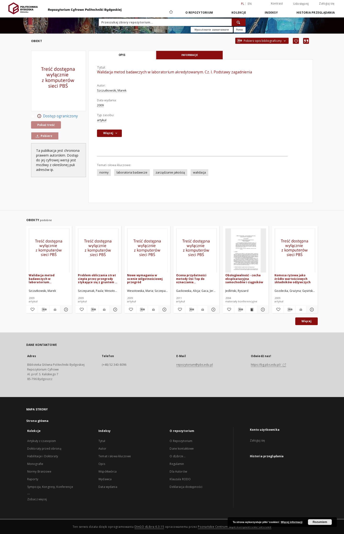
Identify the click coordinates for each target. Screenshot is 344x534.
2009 (100, 105)
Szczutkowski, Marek (111, 90)
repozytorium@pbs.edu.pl (194, 365)
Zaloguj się (326, 3)
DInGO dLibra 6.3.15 (149, 527)
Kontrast (277, 3)
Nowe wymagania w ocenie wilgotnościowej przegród (145, 278)
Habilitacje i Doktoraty (42, 456)
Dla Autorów (178, 471)
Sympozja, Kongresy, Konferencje (50, 487)
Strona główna (37, 421)
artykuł (101, 120)
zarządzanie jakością (170, 172)
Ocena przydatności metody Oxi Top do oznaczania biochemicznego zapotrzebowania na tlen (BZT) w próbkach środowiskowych (195, 278)
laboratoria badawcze (132, 172)
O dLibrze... (177, 456)
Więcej (306, 321)
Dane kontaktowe (182, 449)
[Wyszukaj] (239, 22)
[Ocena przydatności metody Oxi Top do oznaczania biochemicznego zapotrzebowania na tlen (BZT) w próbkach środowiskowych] (196, 251)
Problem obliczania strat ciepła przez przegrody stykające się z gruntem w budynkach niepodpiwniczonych (97, 278)
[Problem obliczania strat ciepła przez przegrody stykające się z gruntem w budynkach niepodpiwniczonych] (98, 251)
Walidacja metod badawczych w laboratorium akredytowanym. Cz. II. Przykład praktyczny (46, 278)
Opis (101, 464)
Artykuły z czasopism (41, 441)
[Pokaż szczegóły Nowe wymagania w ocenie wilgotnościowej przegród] (164, 309)
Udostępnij (301, 4)
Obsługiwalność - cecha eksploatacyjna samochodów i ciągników (244, 278)
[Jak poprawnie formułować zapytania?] (240, 30)
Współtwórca (107, 471)
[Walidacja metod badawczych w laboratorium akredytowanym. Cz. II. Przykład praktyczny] (49, 251)
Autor (102, 449)
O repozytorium (199, 13)
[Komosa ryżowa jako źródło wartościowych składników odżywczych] (295, 251)
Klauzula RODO (180, 479)
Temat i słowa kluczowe (114, 456)
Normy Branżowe (39, 471)
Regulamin (177, 464)
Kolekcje (238, 13)
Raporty (32, 479)
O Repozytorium (181, 441)
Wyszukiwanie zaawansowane (211, 29)
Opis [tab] (122, 55)
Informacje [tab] (189, 55)
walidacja (199, 172)
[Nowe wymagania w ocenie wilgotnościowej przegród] (147, 251)
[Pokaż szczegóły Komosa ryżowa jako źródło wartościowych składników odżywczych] (311, 309)
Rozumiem (320, 522)
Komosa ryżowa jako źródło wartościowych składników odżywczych (292, 278)
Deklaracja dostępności (186, 487)
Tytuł (101, 441)
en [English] (250, 3)
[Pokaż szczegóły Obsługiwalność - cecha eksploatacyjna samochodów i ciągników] (262, 309)
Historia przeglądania (315, 13)
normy (103, 172)
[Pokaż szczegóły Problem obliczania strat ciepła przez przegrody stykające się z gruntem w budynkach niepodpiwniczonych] (114, 309)
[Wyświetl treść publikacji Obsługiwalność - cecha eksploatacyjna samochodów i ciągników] (251, 309)
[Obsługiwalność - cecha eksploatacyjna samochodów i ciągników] (246, 251)
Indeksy (271, 13)
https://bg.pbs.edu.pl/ (268, 365)
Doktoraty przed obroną (44, 449)
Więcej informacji (291, 522)
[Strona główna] (170, 12)
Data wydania (107, 487)
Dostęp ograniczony (54, 116)
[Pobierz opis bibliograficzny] (43, 309)
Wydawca (105, 479)
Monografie (35, 464)
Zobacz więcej (37, 499)
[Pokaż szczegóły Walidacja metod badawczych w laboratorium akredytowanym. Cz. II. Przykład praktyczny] (65, 309)
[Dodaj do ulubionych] (296, 41)
